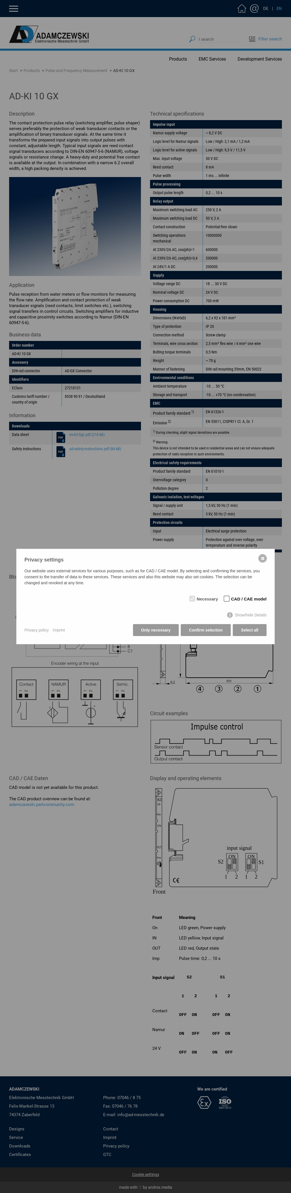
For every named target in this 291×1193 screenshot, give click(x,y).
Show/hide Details (251, 615)
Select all (249, 630)
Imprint (59, 630)
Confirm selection (206, 630)
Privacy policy (36, 630)
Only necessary (156, 630)
